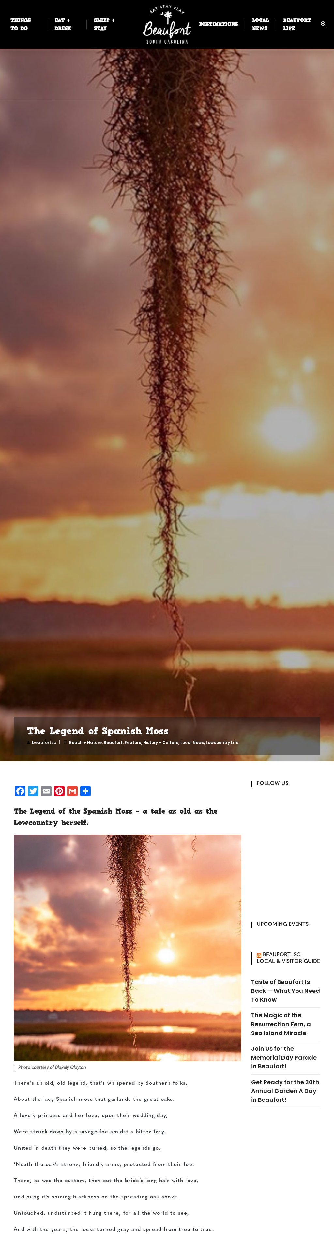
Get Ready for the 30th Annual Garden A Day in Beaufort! (285, 1091)
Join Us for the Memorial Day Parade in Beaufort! (284, 1057)
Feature (133, 742)
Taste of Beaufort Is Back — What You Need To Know (285, 991)
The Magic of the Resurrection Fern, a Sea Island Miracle (281, 1024)
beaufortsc (44, 742)
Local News (192, 742)
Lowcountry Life (222, 742)
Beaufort (113, 742)
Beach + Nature (85, 742)
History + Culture (160, 742)
